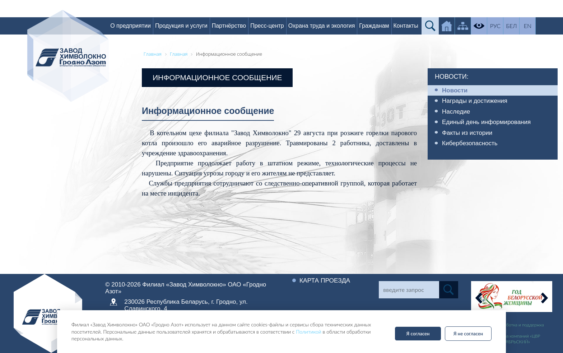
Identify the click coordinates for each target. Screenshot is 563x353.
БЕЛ (515, 25)
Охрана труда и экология (325, 26)
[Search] (409, 289)
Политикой (308, 332)
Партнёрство (233, 26)
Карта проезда (325, 280)
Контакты (409, 26)
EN (532, 25)
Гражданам (378, 26)
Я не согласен (468, 333)
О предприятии (135, 26)
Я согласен (418, 333)
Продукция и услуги (185, 26)
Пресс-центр (271, 26)
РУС (499, 25)
